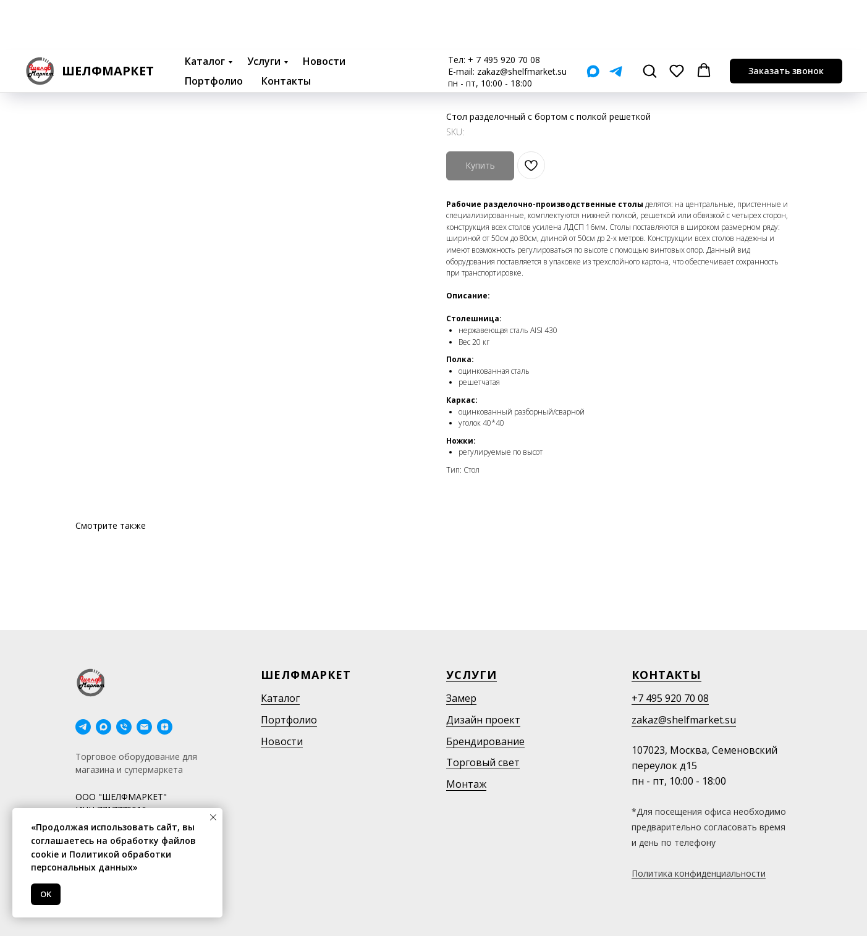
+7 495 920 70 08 (670, 698)
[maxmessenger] (103, 727)
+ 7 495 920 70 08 (504, 9)
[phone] (124, 727)
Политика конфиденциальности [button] (699, 873)
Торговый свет (483, 762)
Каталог (205, 11)
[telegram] (83, 727)
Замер (461, 698)
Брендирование (485, 741)
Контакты (286, 31)
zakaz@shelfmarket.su (522, 21)
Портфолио (214, 31)
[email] (144, 727)
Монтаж (466, 784)
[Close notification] (213, 817)
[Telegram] (616, 21)
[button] (649, 20)
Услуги (264, 11)
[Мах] (593, 21)
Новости (324, 11)
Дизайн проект (483, 720)
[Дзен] (164, 727)
